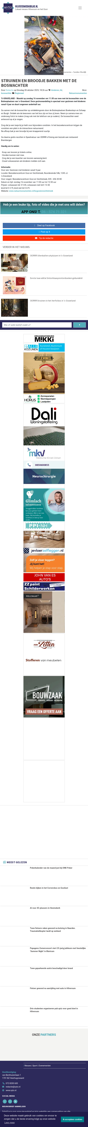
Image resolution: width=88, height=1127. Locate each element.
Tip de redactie (44, 238)
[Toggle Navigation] (80, 8)
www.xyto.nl (11, 1090)
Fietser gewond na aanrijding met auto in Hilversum (53, 988)
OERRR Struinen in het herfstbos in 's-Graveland (53, 300)
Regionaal (19, 93)
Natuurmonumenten (78, 93)
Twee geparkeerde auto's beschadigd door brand (51, 968)
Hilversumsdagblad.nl (26, 6)
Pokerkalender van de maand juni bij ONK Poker (51, 868)
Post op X (44, 231)
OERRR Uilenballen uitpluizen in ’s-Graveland (51, 255)
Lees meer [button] (9, 1122)
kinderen (55, 90)
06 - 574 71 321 (54, 212)
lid (61, 90)
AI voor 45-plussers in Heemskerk (45, 908)
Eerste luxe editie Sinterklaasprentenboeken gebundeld (56, 278)
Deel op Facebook (44, 225)
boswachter (6, 93)
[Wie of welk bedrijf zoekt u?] (37, 325)
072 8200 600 (12, 1083)
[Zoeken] (79, 325)
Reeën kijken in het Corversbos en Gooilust (49, 888)
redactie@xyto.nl (13, 1087)
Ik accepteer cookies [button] (72, 1119)
